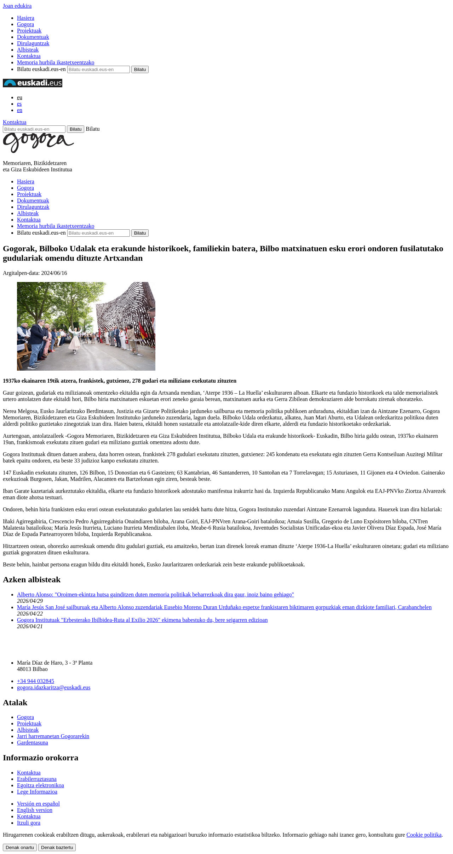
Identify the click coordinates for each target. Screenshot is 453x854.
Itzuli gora (28, 823)
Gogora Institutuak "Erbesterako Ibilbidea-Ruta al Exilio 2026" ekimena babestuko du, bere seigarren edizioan (142, 620)
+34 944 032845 (35, 681)
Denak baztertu (57, 847)
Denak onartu (20, 847)
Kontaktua (29, 56)
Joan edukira (17, 6)
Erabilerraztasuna (37, 779)
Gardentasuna (32, 743)
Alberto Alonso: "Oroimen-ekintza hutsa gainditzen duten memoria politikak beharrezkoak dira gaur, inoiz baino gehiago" (155, 594)
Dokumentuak (33, 37)
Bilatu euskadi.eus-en (41, 69)
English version (34, 810)
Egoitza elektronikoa (40, 785)
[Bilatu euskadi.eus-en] (34, 129)
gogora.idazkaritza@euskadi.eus (54, 687)
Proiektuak (29, 31)
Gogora (25, 24)
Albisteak (28, 50)
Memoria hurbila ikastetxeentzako (55, 62)
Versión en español (38, 804)
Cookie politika (423, 835)
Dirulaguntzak (33, 43)
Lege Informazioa (37, 792)
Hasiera (25, 18)
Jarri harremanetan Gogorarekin (53, 736)
